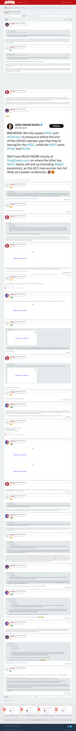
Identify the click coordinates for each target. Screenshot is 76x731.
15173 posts (36, 696)
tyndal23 (12, 497)
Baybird (66, 416)
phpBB (21, 729)
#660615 (69, 635)
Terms (16, 725)
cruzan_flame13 (14, 25)
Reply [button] (6, 19)
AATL (12, 48)
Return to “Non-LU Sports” (9, 700)
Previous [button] (47, 696)
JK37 (12, 186)
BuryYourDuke (18, 13)
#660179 (69, 356)
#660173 (69, 276)
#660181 (69, 391)
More (26, 2)
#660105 (69, 215)
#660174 (69, 294)
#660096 (69, 90)
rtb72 (12, 323)
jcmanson (10, 13)
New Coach (64, 708)
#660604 (69, 514)
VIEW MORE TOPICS (38, 720)
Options (31, 696)
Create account (64, 2)
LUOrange (66, 272)
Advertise (6, 725)
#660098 (69, 184)
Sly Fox (14, 13)
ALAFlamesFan (9, 30)
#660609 (69, 565)
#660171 (69, 244)
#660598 (69, 482)
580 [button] (56, 696)
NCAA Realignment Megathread (12, 11)
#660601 (69, 495)
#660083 (69, 23)
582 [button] (61, 696)
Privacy (9, 725)
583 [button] (63, 696)
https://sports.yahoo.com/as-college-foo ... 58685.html (17, 32)
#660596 (69, 440)
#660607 (69, 534)
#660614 (69, 622)
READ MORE (12, 715)
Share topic (66, 20)
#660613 (69, 591)
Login (70, 2)
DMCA (13, 725)
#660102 (69, 203)
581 (58, 696)
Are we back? (12, 708)
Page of (41, 696)
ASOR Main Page (20, 2)
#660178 (69, 321)
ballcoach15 (13, 205)
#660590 (69, 420)
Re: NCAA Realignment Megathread (18, 23)
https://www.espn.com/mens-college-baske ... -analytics (17, 677)
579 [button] (53, 696)
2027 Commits (30, 708)
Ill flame (12, 92)
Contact (19, 725)
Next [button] (70, 696)
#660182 (69, 403)
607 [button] (67, 696)
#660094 (69, 46)
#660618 (69, 667)
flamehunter (66, 199)
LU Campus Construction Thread (47, 708)
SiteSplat (15, 729)
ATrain (67, 211)
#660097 (69, 109)
